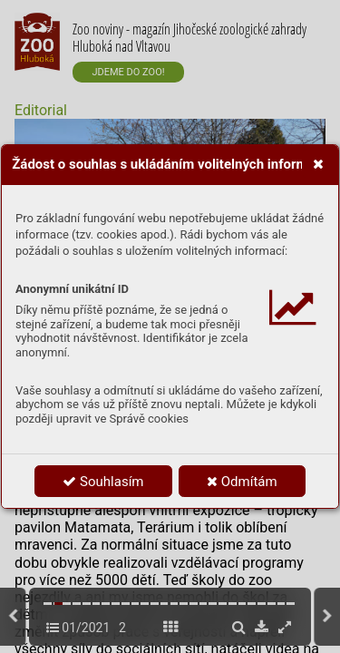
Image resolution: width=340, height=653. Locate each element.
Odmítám (242, 481)
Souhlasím (103, 481)
